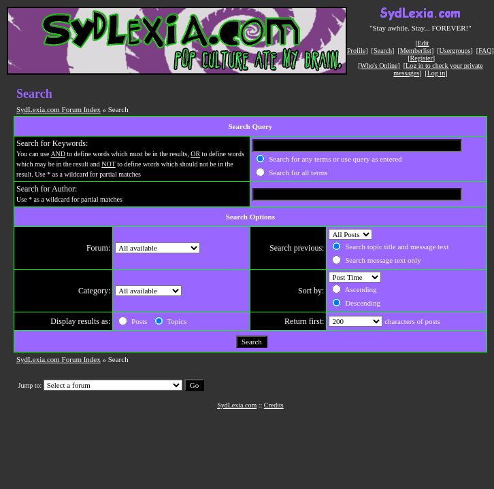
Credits (274, 405)
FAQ (484, 50)
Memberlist (415, 50)
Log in (436, 73)
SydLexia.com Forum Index (58, 109)
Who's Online (379, 65)
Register (421, 58)
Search (383, 50)
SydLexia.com (237, 405)
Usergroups (455, 50)
